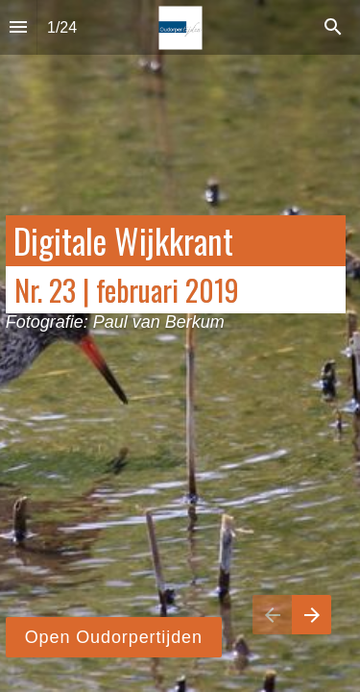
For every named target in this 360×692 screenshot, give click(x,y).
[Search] (333, 27)
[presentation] (180, 346)
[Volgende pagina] (311, 614)
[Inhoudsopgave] (18, 27)
